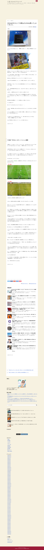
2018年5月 (9, 492)
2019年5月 (9, 476)
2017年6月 (9, 507)
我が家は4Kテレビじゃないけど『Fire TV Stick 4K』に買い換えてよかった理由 (23, 417)
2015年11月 (9, 532)
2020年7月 (9, 458)
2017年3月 (9, 511)
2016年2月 (9, 528)
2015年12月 (9, 531)
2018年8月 (9, 488)
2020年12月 (9, 455)
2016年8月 (9, 520)
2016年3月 (9, 527)
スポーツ (8, 443)
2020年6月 (9, 459)
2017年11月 (9, 500)
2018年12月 (9, 483)
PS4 (25, 283)
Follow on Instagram (24, 434)
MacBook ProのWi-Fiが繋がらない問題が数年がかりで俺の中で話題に (22, 420)
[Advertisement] (22, 13)
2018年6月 (9, 491)
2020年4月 (9, 462)
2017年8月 (9, 504)
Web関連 (8, 440)
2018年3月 (9, 495)
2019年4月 (9, 478)
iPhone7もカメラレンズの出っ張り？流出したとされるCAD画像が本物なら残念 (20, 370)
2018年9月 (9, 487)
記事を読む (13, 300)
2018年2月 (9, 496)
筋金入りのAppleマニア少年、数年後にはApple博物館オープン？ (18, 372)
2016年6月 (9, 523)
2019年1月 (9, 482)
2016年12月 (9, 515)
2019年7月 (9, 474)
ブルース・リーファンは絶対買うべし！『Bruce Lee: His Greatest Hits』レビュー (20, 398)
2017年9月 (9, 503)
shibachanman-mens (33, 283)
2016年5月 (9, 524)
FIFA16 (23, 283)
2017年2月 (9, 512)
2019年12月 (9, 467)
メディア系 (9, 444)
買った (27, 283)
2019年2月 (9, 480)
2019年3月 (9, 479)
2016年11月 (9, 516)
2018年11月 (9, 484)
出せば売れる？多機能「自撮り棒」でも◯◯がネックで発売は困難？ (24, 333)
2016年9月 (9, 519)
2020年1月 (9, 466)
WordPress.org (9, 542)
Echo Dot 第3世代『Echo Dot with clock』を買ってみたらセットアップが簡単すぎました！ (21, 399)
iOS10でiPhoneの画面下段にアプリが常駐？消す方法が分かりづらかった (22, 410)
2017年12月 (9, 499)
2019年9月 (9, 471)
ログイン (8, 538)
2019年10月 (9, 470)
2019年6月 (9, 475)
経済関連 (8, 448)
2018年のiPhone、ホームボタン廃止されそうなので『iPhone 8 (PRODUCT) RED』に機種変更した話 (23, 309)
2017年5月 (9, 508)
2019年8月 (9, 472)
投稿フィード (9, 539)
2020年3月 (9, 463)
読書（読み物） (9, 451)
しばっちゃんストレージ (14, 1)
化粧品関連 (9, 447)
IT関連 (8, 439)
